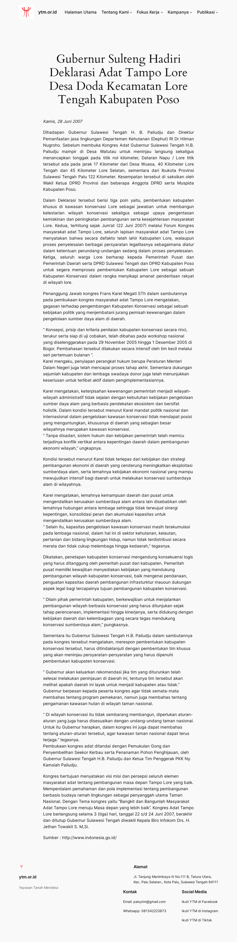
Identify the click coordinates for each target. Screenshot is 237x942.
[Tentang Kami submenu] (131, 12)
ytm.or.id (47, 12)
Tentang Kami (115, 12)
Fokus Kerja (148, 12)
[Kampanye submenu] (191, 12)
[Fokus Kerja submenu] (162, 12)
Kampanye (178, 12)
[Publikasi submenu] (217, 12)
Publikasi (206, 12)
